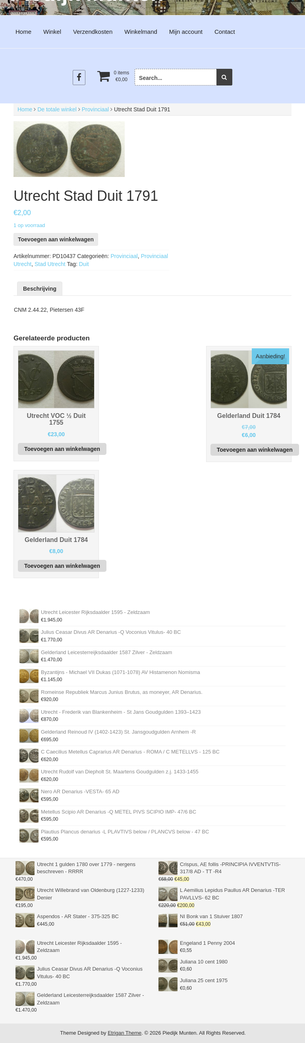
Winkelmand (140, 31)
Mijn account (186, 31)
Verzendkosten (92, 31)
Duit (84, 264)
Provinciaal (95, 109)
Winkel (52, 31)
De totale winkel (57, 109)
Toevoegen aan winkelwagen (56, 239)
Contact (224, 31)
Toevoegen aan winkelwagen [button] (62, 449)
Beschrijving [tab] (39, 289)
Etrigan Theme (124, 1033)
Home (23, 31)
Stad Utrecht (50, 264)
